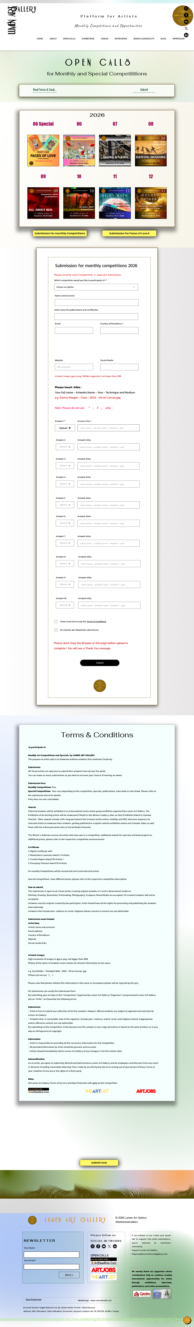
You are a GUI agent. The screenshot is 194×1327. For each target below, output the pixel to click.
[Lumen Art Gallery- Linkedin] (186, 35)
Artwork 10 (61, 598)
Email (58, 324)
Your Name (29, 1248)
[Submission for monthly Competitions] (60, 233)
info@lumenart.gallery (126, 1221)
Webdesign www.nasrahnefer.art (94, 1300)
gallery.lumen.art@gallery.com (153, 1253)
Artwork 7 (60, 536)
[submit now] (99, 1163)
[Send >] (69, 1275)
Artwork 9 (61, 578)
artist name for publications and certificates (76, 310)
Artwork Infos (84, 459)
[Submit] (144, 89)
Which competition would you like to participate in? (79, 280)
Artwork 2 (60, 440)
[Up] (187, 1320)
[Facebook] (186, 15)
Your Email (29, 1260)
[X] (186, 28)
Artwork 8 (61, 557)
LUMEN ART (12, 20)
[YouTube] (186, 22)
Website (59, 360)
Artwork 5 (60, 498)
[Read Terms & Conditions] (44, 89)
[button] (65, 428)
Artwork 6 (61, 516)
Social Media (106, 360)
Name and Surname (65, 296)
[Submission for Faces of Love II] (129, 233)
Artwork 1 (59, 421)
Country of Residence (111, 324)
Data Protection (34, 1299)
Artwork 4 (61, 477)
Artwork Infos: (84, 421)
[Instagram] (186, 8)
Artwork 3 (60, 459)
